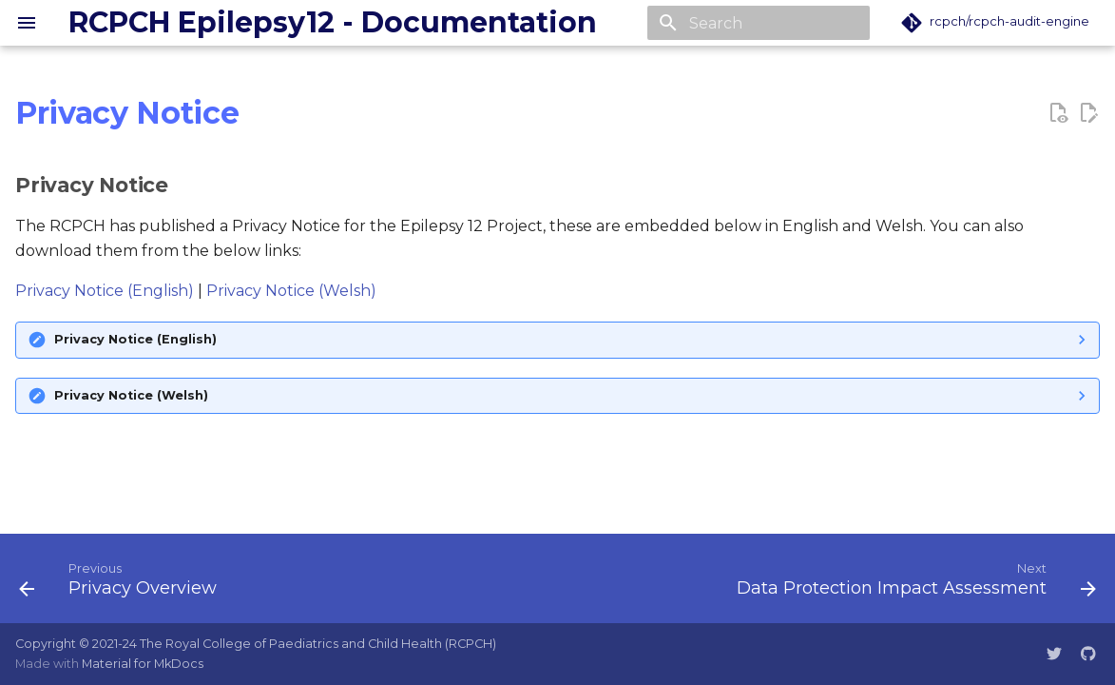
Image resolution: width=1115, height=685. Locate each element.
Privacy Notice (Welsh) (291, 291)
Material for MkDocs (142, 663)
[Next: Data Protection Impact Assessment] (912, 584)
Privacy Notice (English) (104, 291)
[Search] (758, 23)
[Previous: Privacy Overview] (122, 584)
